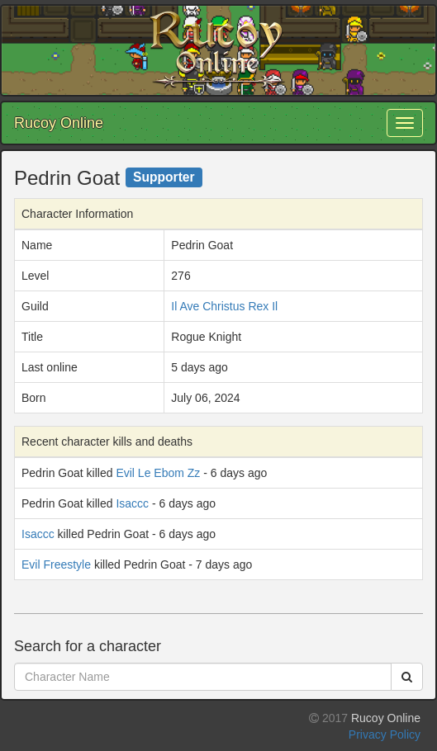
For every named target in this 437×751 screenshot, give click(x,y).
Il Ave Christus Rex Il (224, 306)
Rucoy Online (58, 123)
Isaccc (132, 503)
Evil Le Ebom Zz (158, 472)
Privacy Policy (384, 734)
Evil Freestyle (56, 564)
